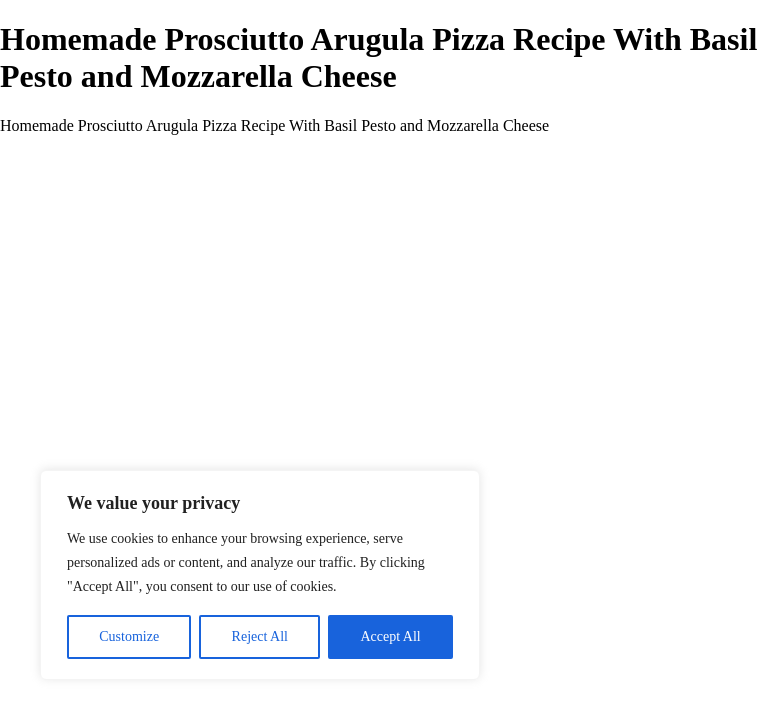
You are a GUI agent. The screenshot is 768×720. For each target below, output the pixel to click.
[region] (260, 575)
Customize (129, 636)
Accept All (390, 636)
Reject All (260, 636)
